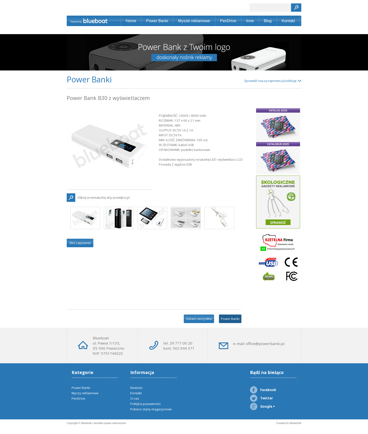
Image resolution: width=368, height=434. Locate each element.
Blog (268, 21)
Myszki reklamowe (194, 21)
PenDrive (228, 21)
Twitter (261, 398)
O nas (134, 398)
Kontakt (288, 21)
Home (131, 21)
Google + (262, 406)
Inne (250, 21)
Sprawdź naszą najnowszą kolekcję (270, 81)
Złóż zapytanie (80, 243)
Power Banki (157, 21)
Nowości (136, 387)
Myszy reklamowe (85, 393)
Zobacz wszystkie (199, 318)
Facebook (263, 390)
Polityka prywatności (145, 404)
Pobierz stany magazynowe (151, 409)
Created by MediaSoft (288, 423)
